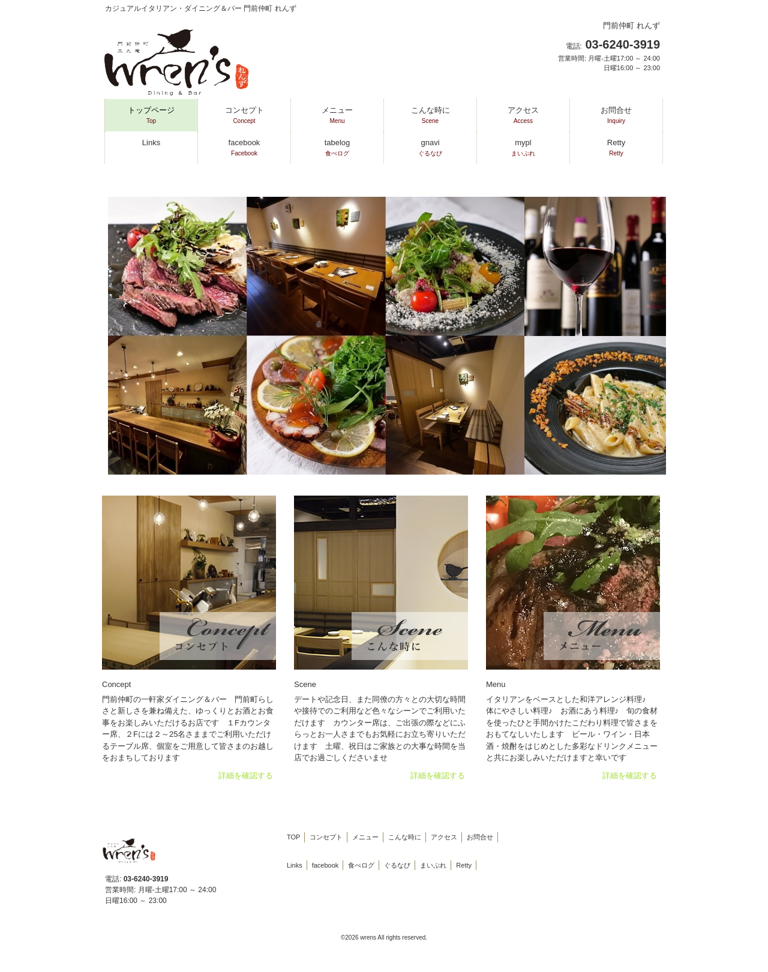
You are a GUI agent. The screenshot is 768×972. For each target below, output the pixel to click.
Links (151, 142)
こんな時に (404, 837)
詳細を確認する (245, 775)
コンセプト (326, 837)
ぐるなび (397, 865)
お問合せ (480, 837)
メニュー (365, 837)
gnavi (430, 148)
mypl (523, 148)
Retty (616, 148)
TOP (293, 837)
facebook (244, 148)
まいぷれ (433, 865)
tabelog (337, 148)
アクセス (444, 837)
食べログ (361, 865)
